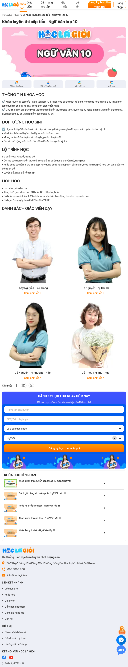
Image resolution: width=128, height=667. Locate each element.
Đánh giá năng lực (14, 612)
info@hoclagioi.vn (17, 575)
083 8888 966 (16, 569)
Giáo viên (10, 600)
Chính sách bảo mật (15, 632)
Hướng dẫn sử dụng (16, 644)
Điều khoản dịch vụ (15, 638)
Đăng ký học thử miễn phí (99, 4)
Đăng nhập (119, 4)
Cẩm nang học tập (15, 606)
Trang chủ (7, 14)
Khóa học (19, 14)
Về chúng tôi (11, 588)
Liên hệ (9, 618)
